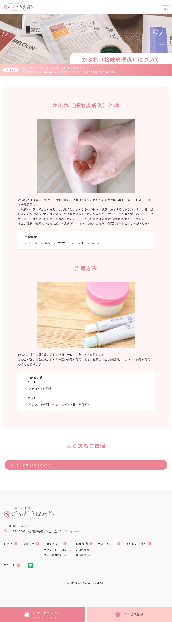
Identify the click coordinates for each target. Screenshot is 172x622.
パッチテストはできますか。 (89, 464)
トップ (7, 544)
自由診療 (81, 555)
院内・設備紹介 (53, 555)
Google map (73, 531)
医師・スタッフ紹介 (56, 550)
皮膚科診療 (82, 550)
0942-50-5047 (15, 526)
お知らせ (28, 544)
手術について (107, 544)
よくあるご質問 (136, 544)
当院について (53, 544)
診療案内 (82, 544)
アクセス (9, 565)
